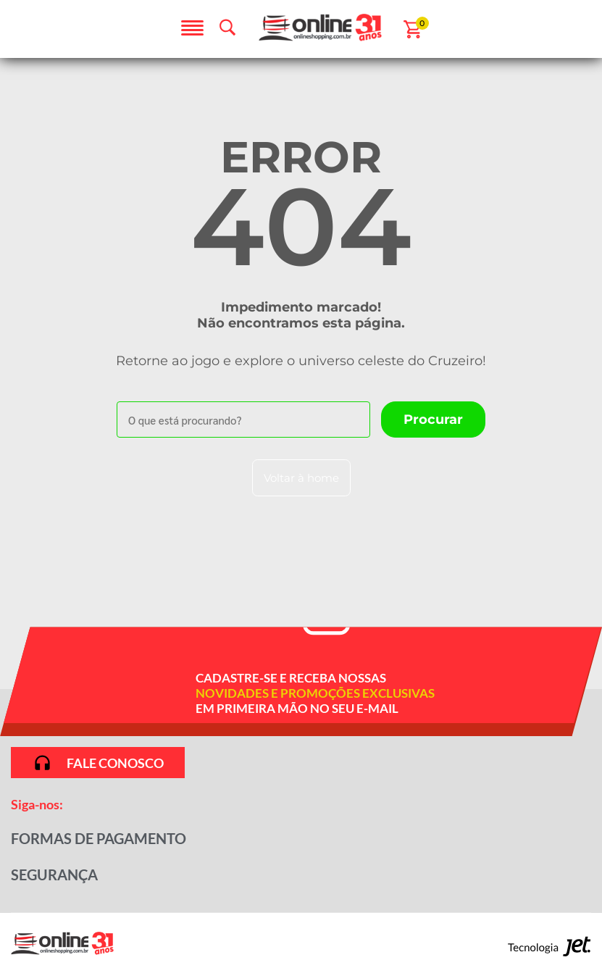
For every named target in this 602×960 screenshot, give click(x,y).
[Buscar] (433, 419)
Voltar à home (301, 478)
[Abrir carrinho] (413, 29)
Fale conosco (98, 762)
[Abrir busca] (227, 27)
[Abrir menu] (192, 29)
